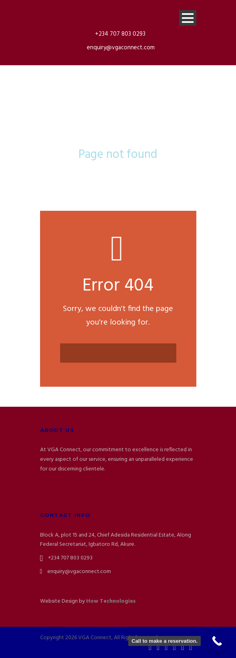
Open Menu (187, 18)
